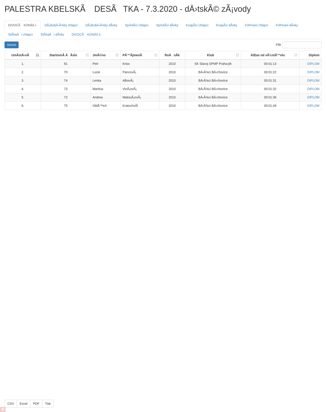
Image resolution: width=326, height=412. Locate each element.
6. (23, 105)
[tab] (23, 25)
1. (23, 64)
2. (23, 72)
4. (23, 89)
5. (23, 97)
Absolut (11, 44)
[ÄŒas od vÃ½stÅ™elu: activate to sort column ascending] (270, 55)
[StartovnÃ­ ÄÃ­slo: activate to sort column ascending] (66, 55)
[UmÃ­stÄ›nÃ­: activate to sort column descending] (23, 55)
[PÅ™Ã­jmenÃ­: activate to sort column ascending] (140, 55)
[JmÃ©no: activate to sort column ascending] (106, 55)
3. (23, 80)
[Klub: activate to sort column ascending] (213, 55)
